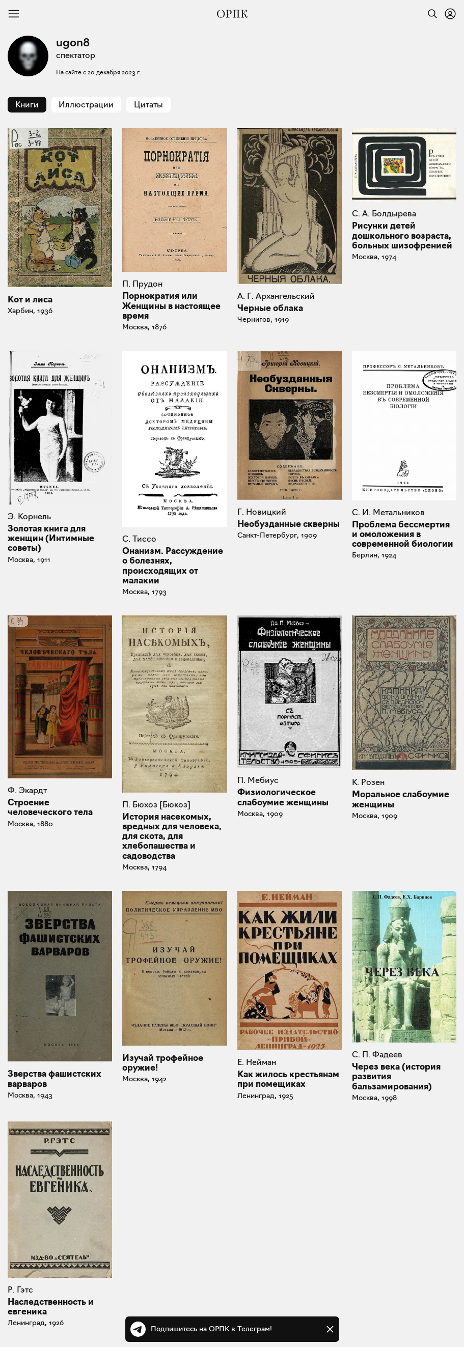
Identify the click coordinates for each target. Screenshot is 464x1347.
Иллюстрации (86, 104)
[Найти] (430, 13)
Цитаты (148, 104)
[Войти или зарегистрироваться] (450, 14)
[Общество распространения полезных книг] (232, 13)
